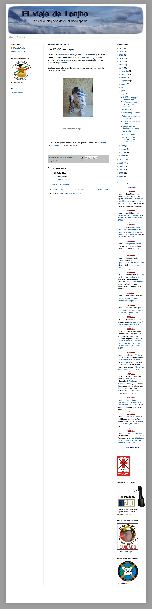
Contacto (21, 37)
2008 (121, 166)
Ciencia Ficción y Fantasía (65, 161)
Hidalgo (120, 386)
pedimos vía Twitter (133, 417)
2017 (121, 48)
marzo (124, 149)
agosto (124, 84)
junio (123, 91)
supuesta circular (127, 362)
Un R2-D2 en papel (128, 134)
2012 (121, 65)
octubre (124, 78)
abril (123, 146)
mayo (123, 94)
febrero (124, 152)
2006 (121, 173)
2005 (121, 176)
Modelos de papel (81, 161)
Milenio (137, 367)
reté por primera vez (133, 244)
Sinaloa (132, 381)
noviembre (125, 74)
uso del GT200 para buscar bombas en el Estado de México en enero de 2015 (131, 440)
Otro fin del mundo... (128, 110)
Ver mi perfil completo (19, 52)
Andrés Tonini (19, 48)
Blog (11, 37)
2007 (121, 170)
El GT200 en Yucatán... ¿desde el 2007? (129, 98)
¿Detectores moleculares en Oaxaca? (130, 117)
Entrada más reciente (57, 189)
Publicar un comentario (60, 184)
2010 (121, 160)
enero (123, 156)
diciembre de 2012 (132, 369)
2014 (121, 58)
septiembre (125, 81)
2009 (121, 163)
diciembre (125, 71)
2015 (121, 55)
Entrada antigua (102, 189)
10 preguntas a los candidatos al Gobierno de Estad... (130, 129)
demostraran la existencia (130, 360)
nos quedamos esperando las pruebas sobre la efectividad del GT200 (129, 402)
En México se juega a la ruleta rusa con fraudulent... (130, 104)
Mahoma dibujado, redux (130, 113)
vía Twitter (136, 355)
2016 (121, 52)
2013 (121, 61)
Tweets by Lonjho (17, 92)
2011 (121, 68)
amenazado (128, 251)
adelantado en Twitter (66, 55)
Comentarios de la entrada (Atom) (71, 193)
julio (123, 87)
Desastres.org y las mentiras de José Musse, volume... (128, 140)
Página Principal (80, 189)
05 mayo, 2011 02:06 (62, 179)
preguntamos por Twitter (135, 433)
